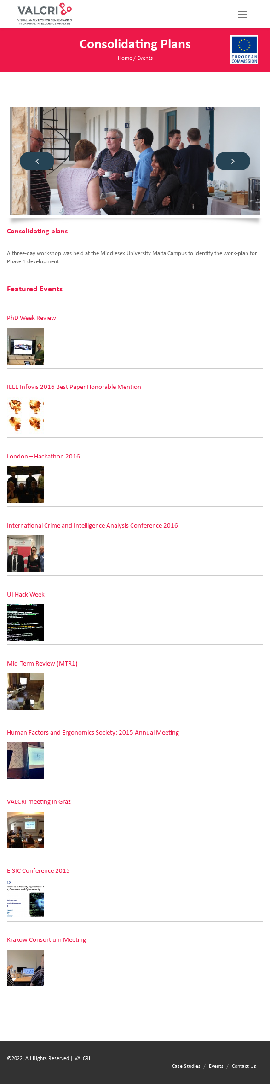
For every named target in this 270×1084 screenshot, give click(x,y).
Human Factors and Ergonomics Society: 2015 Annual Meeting (93, 732)
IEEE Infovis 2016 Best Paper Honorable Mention (74, 386)
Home (125, 58)
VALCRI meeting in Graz (39, 801)
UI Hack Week (26, 594)
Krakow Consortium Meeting (46, 939)
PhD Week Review (31, 317)
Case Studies (186, 1066)
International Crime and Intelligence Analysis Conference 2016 (92, 525)
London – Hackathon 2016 (43, 456)
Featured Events (35, 289)
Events (145, 58)
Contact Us (244, 1066)
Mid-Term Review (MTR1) (42, 663)
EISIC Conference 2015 (38, 870)
